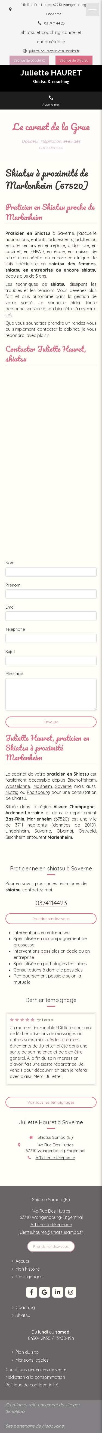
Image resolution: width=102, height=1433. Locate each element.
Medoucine (53, 1426)
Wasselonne (17, 786)
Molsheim (42, 786)
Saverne (63, 786)
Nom (9, 562)
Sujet (10, 651)
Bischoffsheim (81, 780)
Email (10, 607)
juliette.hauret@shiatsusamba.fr (51, 1232)
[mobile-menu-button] (92, 9)
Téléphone (15, 629)
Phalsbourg (38, 792)
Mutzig (11, 792)
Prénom (12, 585)
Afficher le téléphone (55, 1157)
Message (14, 673)
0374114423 (51, 903)
